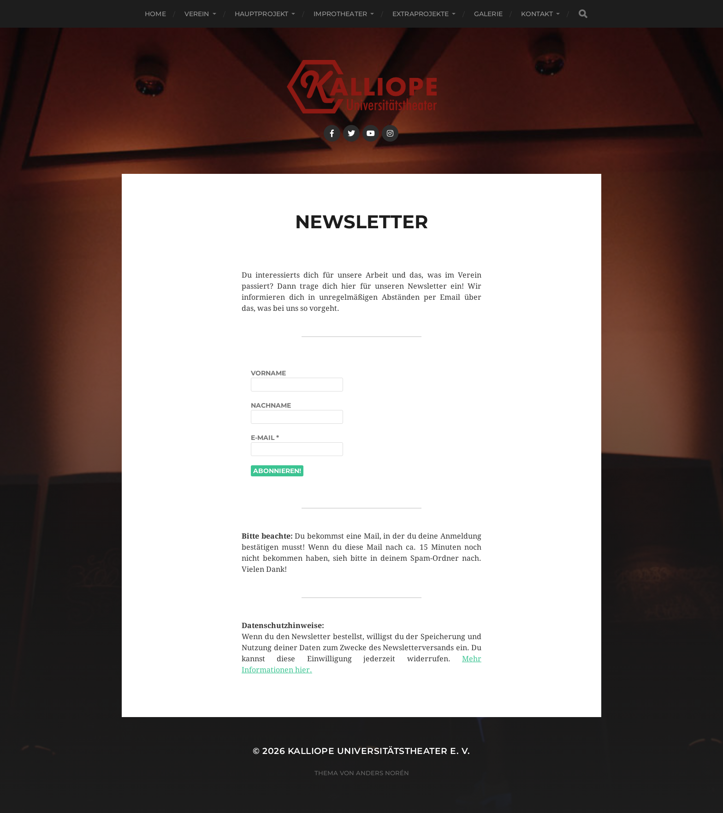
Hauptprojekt (262, 14)
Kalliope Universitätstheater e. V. (379, 751)
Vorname (268, 373)
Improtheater (340, 14)
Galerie (488, 14)
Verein (196, 14)
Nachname (271, 405)
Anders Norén (382, 773)
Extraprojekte (420, 14)
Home (155, 14)
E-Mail (265, 437)
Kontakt (537, 14)
